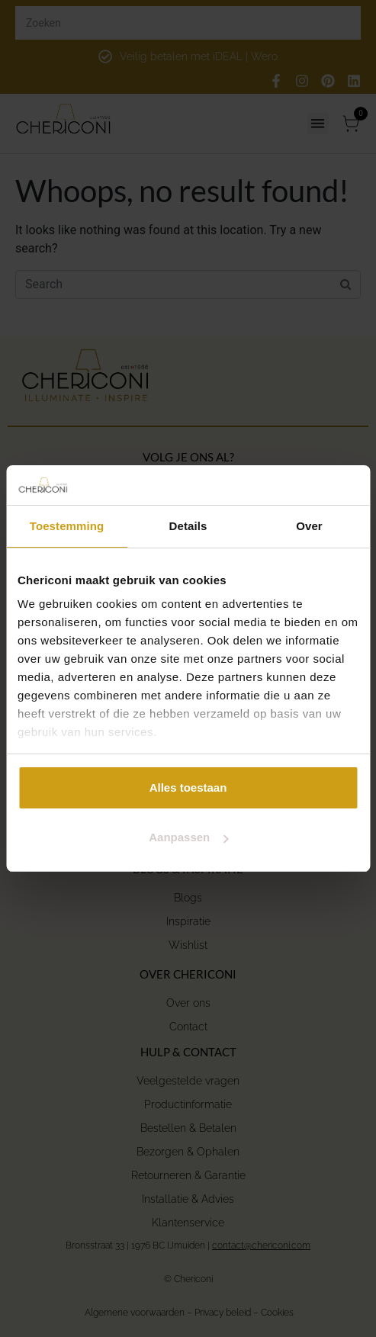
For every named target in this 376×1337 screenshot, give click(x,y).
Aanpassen (188, 837)
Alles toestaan (188, 787)
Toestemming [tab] (67, 525)
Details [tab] (188, 525)
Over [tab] (309, 525)
